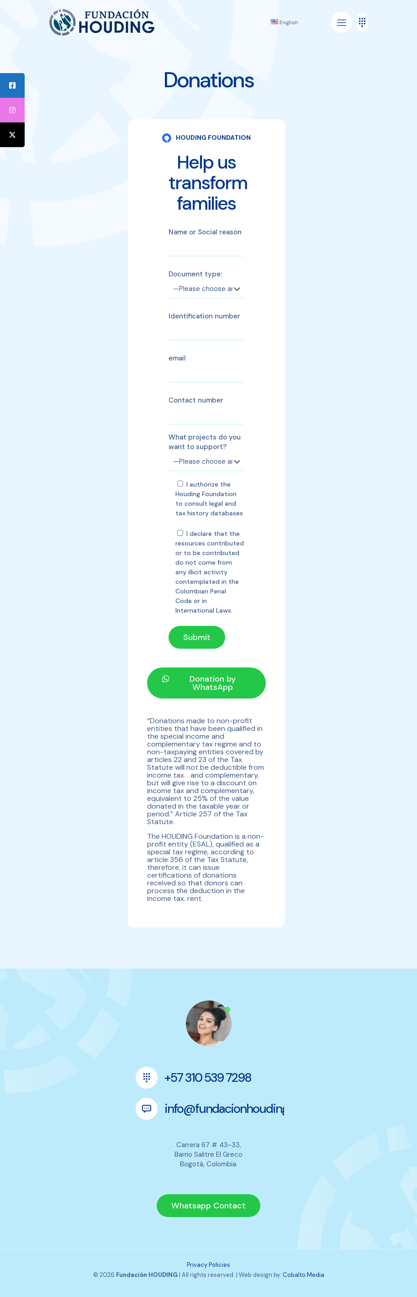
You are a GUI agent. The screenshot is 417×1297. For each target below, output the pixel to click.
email (206, 368)
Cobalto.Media (303, 1275)
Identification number (206, 326)
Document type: (206, 284)
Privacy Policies (208, 1265)
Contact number (206, 410)
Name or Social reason (206, 242)
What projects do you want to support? (206, 452)
